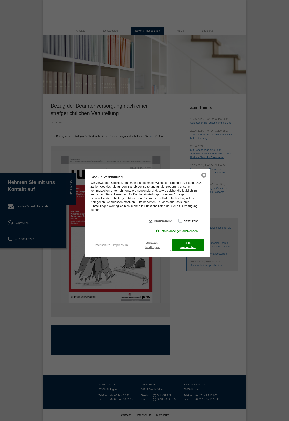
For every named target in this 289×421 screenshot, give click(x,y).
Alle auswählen (188, 245)
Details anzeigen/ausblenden (178, 231)
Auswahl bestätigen (152, 245)
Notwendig (163, 221)
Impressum (120, 245)
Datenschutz (102, 245)
